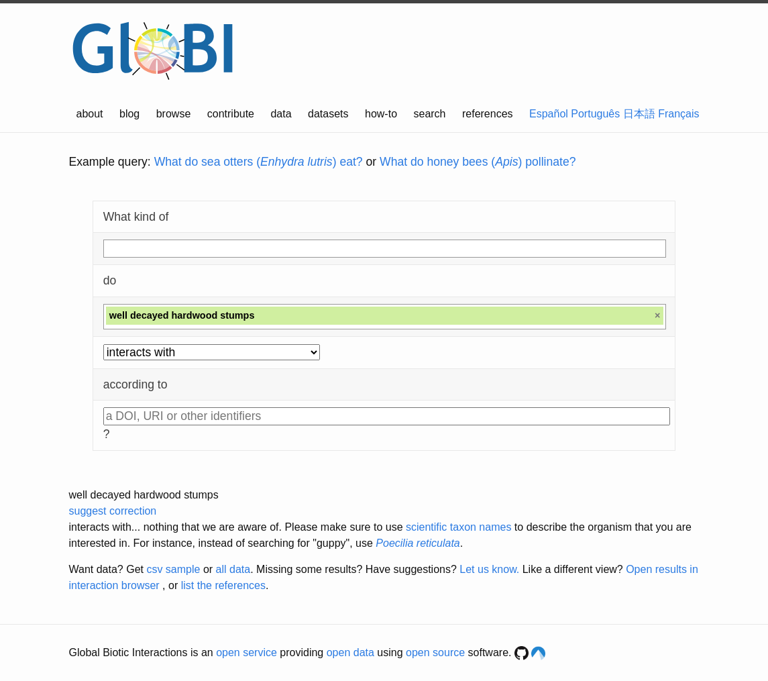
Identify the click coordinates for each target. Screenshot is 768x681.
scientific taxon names (458, 527)
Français (678, 113)
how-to (381, 113)
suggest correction (113, 511)
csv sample (173, 569)
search (429, 113)
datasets (328, 113)
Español (548, 113)
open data (350, 652)
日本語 (639, 113)
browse (173, 113)
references (487, 113)
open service (246, 652)
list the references (223, 585)
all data (233, 569)
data (280, 113)
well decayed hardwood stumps (144, 495)
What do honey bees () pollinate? (477, 161)
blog (129, 113)
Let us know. (489, 569)
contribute (230, 113)
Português (595, 113)
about (89, 113)
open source (435, 652)
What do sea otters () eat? (258, 161)
